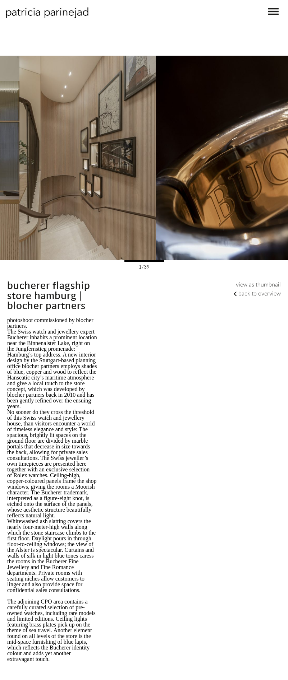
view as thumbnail (258, 284)
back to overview (259, 293)
